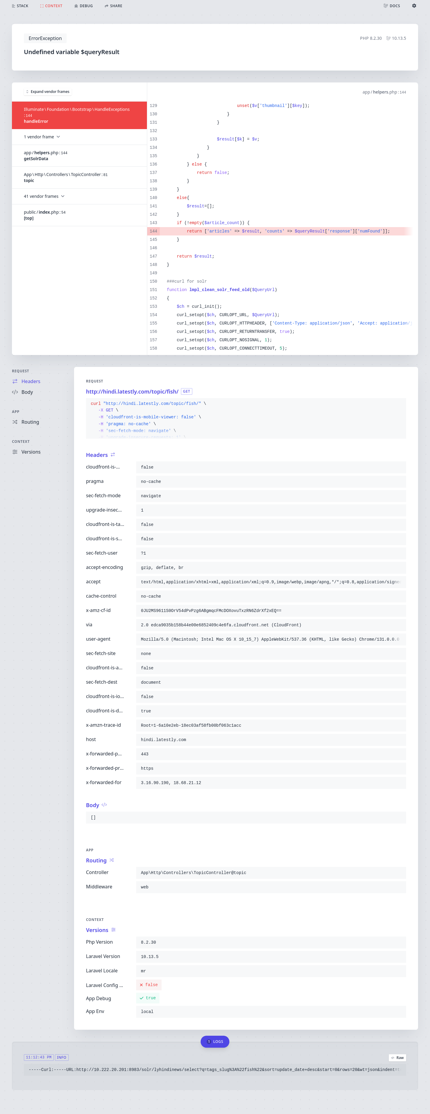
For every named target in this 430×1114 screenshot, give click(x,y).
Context (21, 441)
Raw (397, 1057)
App (15, 411)
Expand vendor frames (47, 91)
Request (20, 371)
